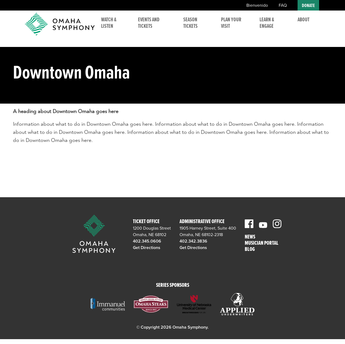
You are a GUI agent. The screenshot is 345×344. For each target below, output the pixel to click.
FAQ (283, 5)
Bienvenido (257, 5)
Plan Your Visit (236, 27)
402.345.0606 (147, 241)
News (250, 237)
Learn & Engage (269, 27)
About (303, 24)
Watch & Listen (120, 27)
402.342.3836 (193, 241)
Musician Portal (261, 243)
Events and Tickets (158, 27)
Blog (250, 250)
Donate (308, 6)
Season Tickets (197, 27)
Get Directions (146, 247)
